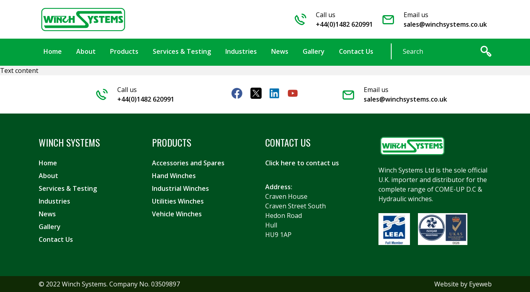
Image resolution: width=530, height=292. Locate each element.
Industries (54, 201)
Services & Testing (68, 188)
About (48, 175)
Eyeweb (480, 284)
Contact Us (56, 239)
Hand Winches (174, 175)
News (47, 214)
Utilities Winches (178, 201)
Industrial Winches (180, 188)
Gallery (50, 226)
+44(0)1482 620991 (344, 24)
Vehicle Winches (177, 214)
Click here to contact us (302, 163)
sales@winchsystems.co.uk (445, 24)
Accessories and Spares (188, 163)
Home (48, 163)
